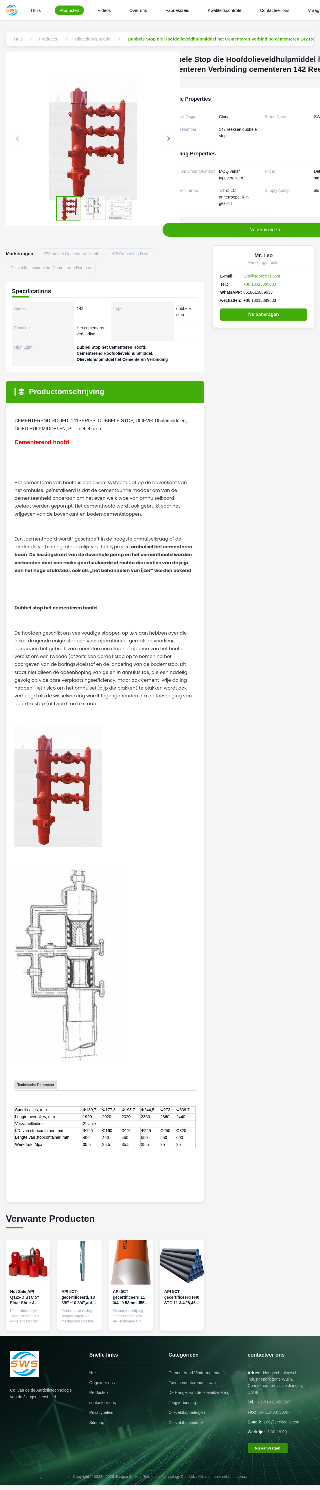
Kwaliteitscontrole (225, 10)
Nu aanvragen (263, 314)
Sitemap (96, 1422)
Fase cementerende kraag (192, 1382)
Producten (69, 10)
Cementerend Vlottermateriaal (195, 1372)
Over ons (138, 10)
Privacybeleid (101, 1412)
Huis (93, 1372)
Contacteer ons (274, 10)
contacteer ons (102, 1402)
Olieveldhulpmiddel (185, 1422)
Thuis (35, 10)
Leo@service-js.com (261, 276)
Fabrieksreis (177, 10)
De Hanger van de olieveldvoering (198, 1392)
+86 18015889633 (259, 284)
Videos (104, 10)
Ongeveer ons (102, 1382)
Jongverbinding (182, 1402)
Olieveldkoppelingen (186, 1412)
